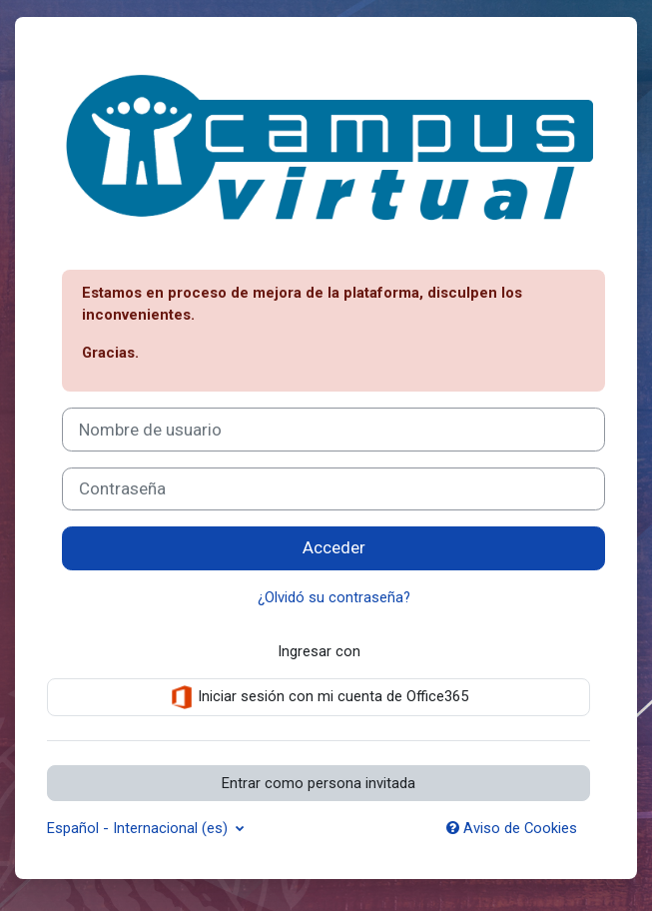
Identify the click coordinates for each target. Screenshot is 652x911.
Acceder (334, 547)
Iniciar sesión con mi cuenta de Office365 (319, 697)
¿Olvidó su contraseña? (334, 597)
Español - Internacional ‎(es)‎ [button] (139, 828)
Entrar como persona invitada (318, 783)
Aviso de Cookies (511, 828)
